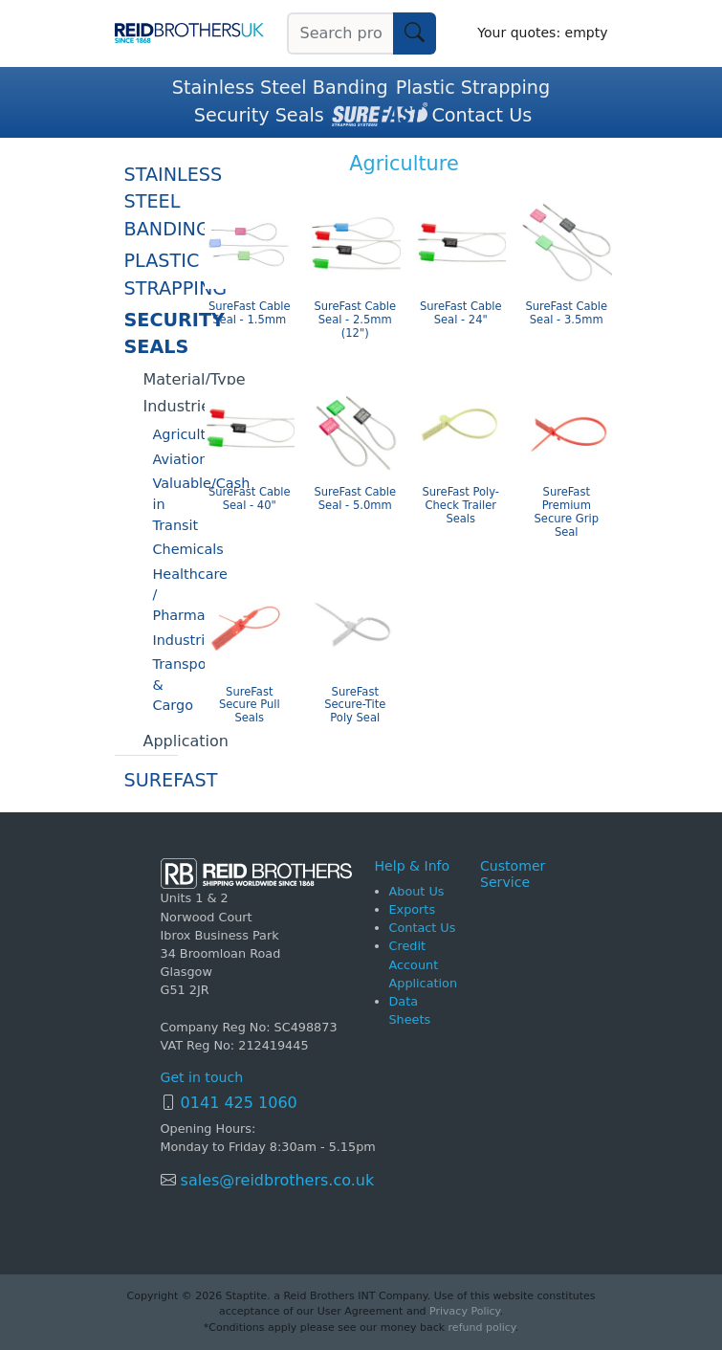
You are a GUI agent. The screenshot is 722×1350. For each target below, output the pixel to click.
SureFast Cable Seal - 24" (461, 313)
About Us (417, 891)
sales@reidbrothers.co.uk (275, 1180)
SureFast (151, 780)
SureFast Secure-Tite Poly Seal (354, 705)
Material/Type (160, 379)
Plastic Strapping (473, 88)
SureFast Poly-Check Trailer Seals (460, 505)
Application (160, 741)
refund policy (482, 1327)
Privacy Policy (464, 1311)
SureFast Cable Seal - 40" (249, 499)
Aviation (165, 459)
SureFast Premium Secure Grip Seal (567, 512)
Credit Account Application (423, 964)
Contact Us (481, 115)
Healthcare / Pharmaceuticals (165, 594)
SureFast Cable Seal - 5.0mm (355, 499)
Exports (412, 909)
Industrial (165, 640)
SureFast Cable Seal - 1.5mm (249, 313)
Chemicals (165, 549)
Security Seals (259, 115)
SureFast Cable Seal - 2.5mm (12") (355, 320)
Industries (160, 406)
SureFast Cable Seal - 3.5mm (566, 313)
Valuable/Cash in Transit (165, 504)
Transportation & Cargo (165, 684)
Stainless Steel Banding (280, 88)
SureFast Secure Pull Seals (249, 705)
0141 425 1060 (239, 1103)
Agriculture (165, 434)
